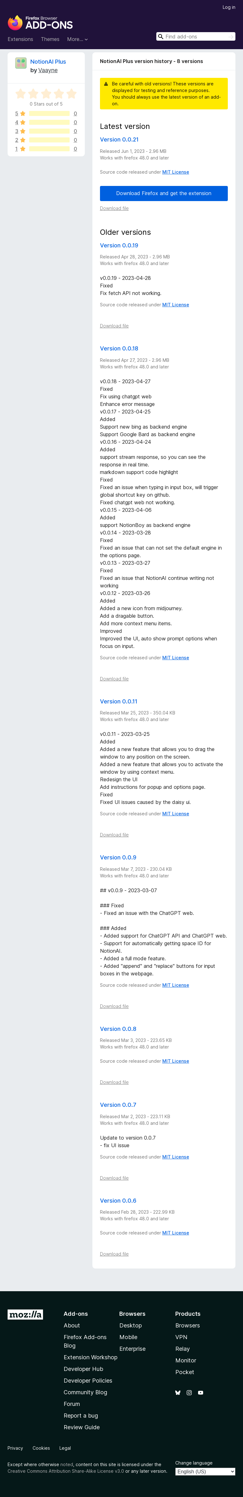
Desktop (130, 1325)
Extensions (20, 39)
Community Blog (85, 1392)
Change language (194, 1462)
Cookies (41, 1448)
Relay (182, 1348)
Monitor (185, 1360)
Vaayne (48, 70)
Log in (229, 7)
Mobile (128, 1337)
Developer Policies (88, 1380)
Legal (65, 1448)
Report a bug (81, 1415)
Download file (114, 208)
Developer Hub (83, 1369)
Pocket (184, 1372)
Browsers (187, 1325)
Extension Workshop (90, 1357)
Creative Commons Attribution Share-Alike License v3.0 (66, 1471)
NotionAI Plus (48, 61)
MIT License (175, 172)
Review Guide (82, 1427)
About (72, 1325)
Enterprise (132, 1348)
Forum (72, 1404)
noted (66, 1464)
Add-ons (76, 1313)
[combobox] (195, 36)
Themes (50, 39)
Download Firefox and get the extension (163, 193)
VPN (181, 1337)
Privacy (15, 1448)
